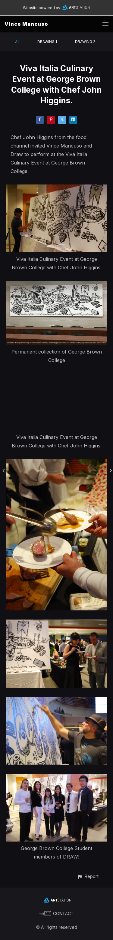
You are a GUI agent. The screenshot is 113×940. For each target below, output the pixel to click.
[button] (88, 876)
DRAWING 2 (85, 41)
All (17, 41)
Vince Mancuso (26, 24)
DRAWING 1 (47, 41)
